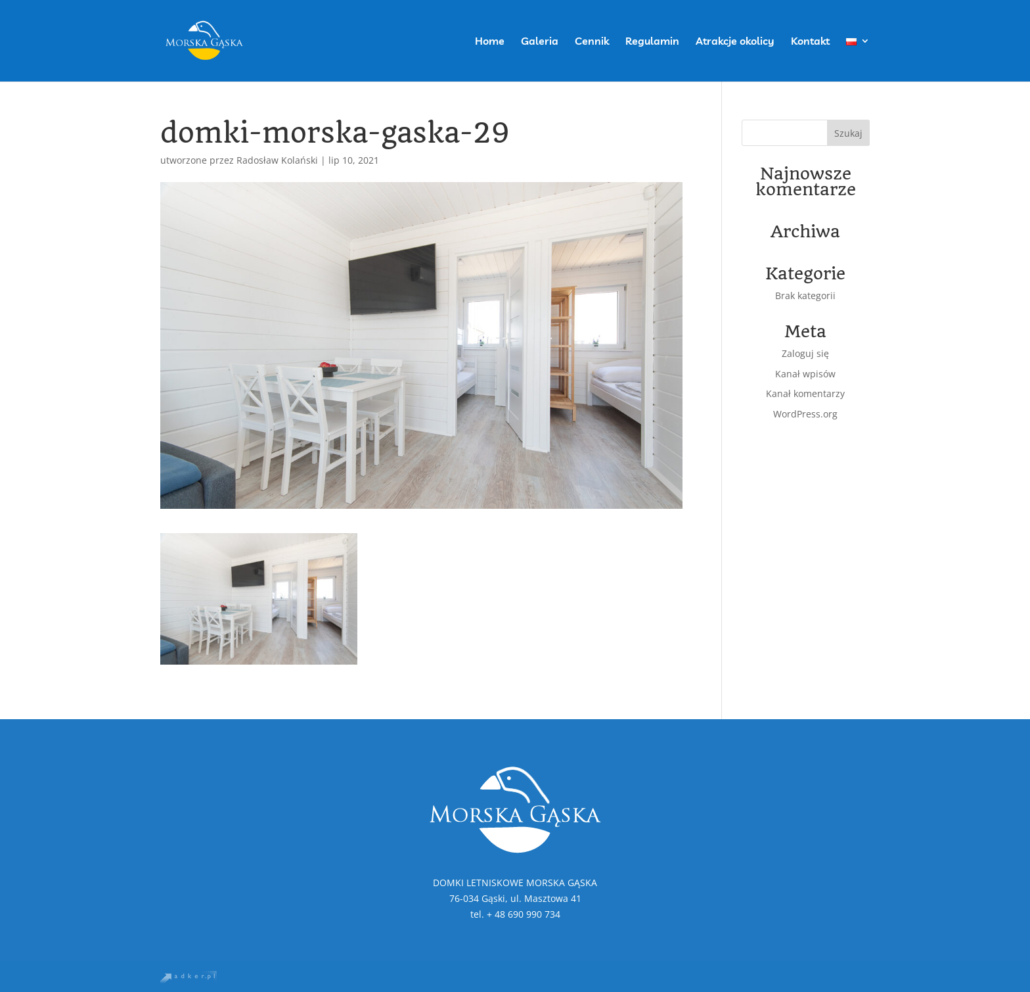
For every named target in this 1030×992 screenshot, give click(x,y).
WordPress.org (805, 414)
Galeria (539, 41)
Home (489, 41)
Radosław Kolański (277, 160)
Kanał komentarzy (805, 393)
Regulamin (652, 41)
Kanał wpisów (805, 373)
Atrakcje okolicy (735, 41)
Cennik (592, 41)
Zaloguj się (805, 353)
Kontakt (810, 41)
